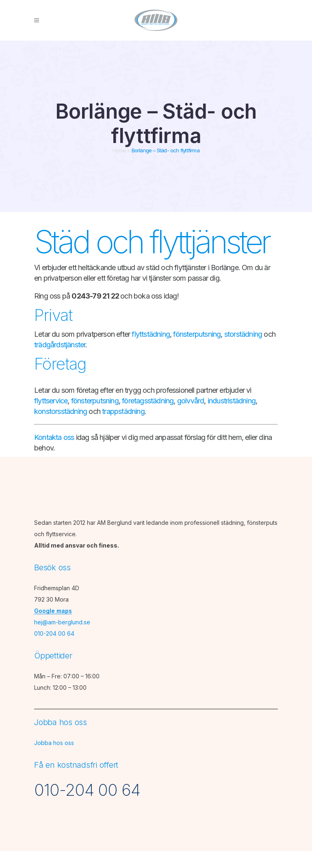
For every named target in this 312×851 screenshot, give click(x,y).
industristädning (232, 400)
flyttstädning (151, 334)
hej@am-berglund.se (62, 622)
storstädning (243, 334)
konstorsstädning (60, 411)
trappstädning (123, 411)
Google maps (53, 610)
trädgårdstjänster (59, 344)
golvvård (190, 400)
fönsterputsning (197, 334)
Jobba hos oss (54, 742)
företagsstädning (147, 400)
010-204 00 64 (54, 633)
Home (119, 150)
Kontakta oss (54, 437)
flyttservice (50, 400)
